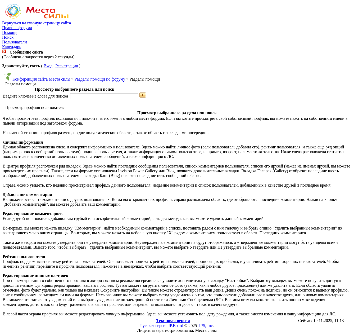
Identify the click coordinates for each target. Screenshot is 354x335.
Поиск (7, 37)
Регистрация (66, 66)
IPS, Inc (206, 325)
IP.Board (176, 325)
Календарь (11, 47)
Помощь (9, 32)
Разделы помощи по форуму (100, 79)
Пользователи (14, 42)
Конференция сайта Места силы (41, 79)
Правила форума (17, 27)
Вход (48, 66)
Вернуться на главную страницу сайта (36, 23)
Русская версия (153, 325)
